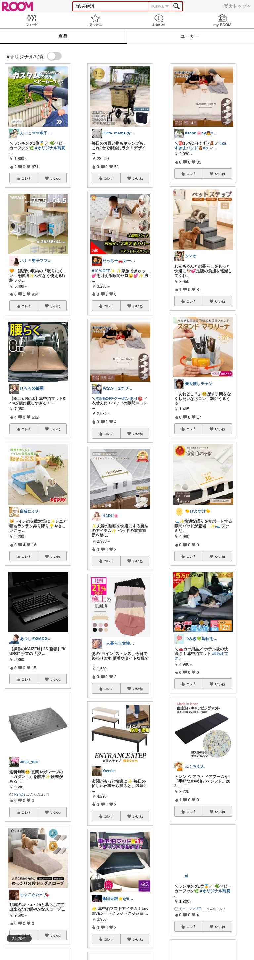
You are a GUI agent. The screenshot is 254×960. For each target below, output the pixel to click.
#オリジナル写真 (50, 148)
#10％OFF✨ (103, 271)
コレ (26, 178)
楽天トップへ (237, 6)
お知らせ (158, 20)
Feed (32, 20)
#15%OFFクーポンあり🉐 (119, 398)
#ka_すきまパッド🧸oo (201, 145)
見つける (95, 20)
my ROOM (222, 20)
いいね (55, 178)
